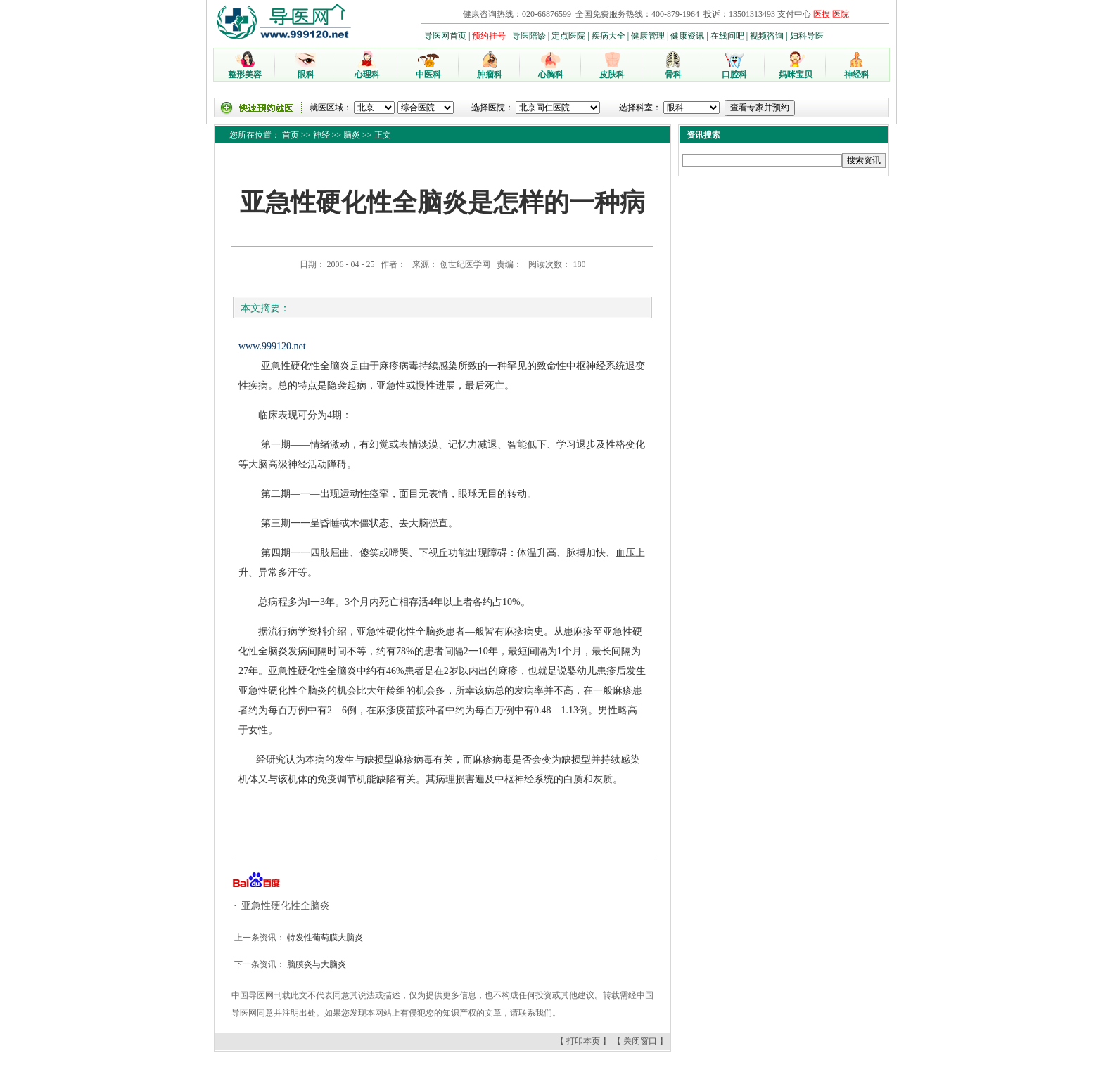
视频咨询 (767, 36)
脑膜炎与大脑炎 (315, 964)
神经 (321, 135)
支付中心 (794, 14)
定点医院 (568, 36)
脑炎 (351, 135)
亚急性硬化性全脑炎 (285, 905)
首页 (290, 135)
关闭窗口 (640, 1041)
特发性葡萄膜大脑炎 (324, 938)
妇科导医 (807, 36)
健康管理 (648, 36)
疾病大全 (608, 36)
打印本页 (583, 1041)
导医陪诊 (529, 36)
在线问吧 (727, 36)
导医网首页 (445, 36)
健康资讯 (687, 36)
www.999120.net (272, 346)
